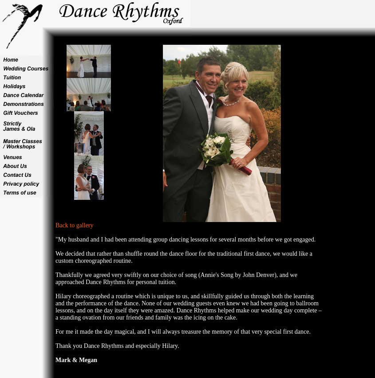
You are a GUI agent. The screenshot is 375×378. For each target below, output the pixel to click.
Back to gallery (74, 225)
